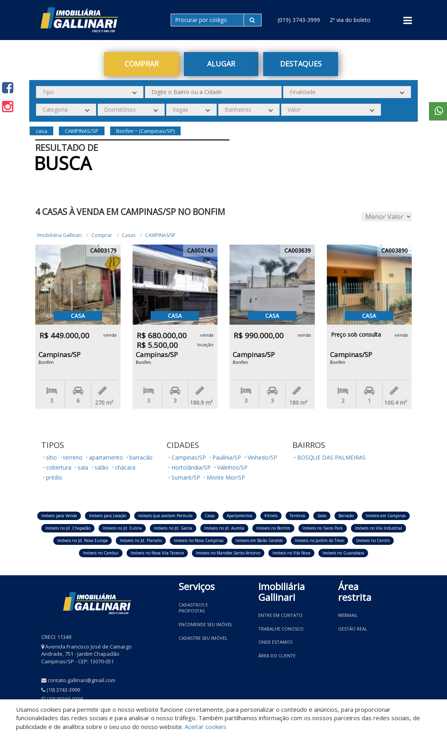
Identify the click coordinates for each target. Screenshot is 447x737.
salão (102, 467)
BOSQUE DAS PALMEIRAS (331, 457)
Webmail (348, 615)
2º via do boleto (350, 20)
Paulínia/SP (226, 457)
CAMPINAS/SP (160, 235)
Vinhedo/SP (262, 457)
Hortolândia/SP (191, 467)
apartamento (106, 457)
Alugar (221, 63)
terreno (73, 457)
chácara (125, 467)
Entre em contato (280, 615)
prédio (54, 477)
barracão (141, 457)
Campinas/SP (188, 457)
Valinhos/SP (232, 467)
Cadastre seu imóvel (203, 638)
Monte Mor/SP (226, 477)
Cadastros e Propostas (193, 608)
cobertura (58, 467)
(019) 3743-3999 (299, 20)
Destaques (301, 63)
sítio (51, 457)
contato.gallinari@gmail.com (81, 680)
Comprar (142, 63)
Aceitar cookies (205, 727)
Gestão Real (352, 629)
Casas (128, 235)
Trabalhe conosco (281, 629)
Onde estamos (275, 642)
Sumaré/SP (185, 477)
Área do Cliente (277, 656)
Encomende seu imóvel (206, 624)
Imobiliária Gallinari (59, 235)
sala (83, 467)
